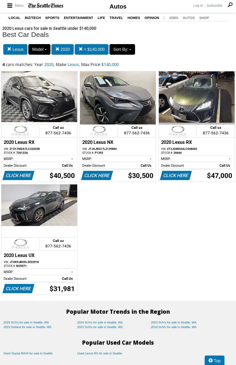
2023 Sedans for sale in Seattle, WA (27, 327)
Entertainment (78, 18)
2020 (62, 49)
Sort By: (122, 49)
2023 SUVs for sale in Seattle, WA (174, 322)
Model (39, 49)
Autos (118, 6)
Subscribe (214, 5)
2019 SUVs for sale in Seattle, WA (174, 327)
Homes (133, 18)
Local (15, 18)
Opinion (152, 18)
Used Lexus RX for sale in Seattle (99, 353)
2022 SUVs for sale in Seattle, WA (100, 327)
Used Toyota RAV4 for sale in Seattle (28, 353)
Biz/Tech (33, 18)
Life (101, 18)
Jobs (173, 18)
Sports (52, 18)
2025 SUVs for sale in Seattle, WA (26, 322)
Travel (116, 18)
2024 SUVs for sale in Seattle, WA (100, 322)
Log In (198, 5)
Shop (204, 18)
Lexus (15, 49)
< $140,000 (92, 49)
